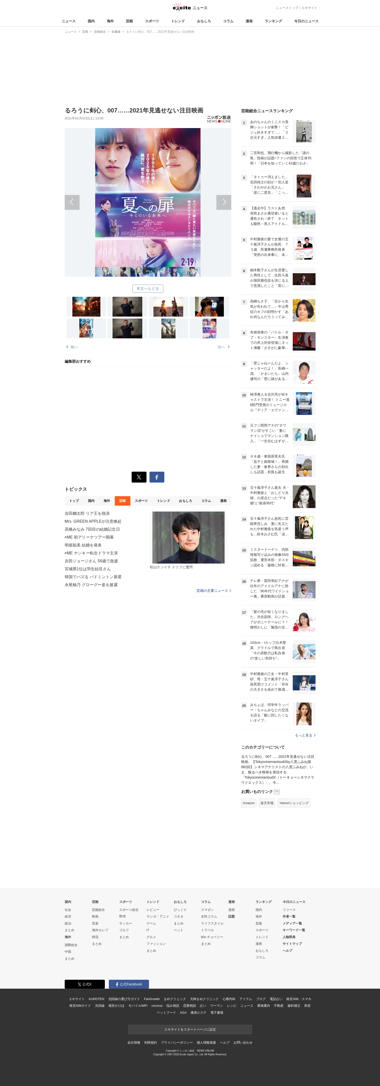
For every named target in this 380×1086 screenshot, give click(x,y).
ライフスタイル (212, 923)
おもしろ (204, 21)
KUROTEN (96, 999)
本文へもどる (148, 288)
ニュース (69, 21)
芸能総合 (98, 910)
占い (203, 1005)
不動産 (279, 1005)
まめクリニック (175, 999)
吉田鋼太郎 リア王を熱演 (87, 513)
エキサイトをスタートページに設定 (190, 1029)
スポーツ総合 (129, 910)
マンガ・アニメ (157, 916)
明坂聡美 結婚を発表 (83, 545)
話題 (231, 916)
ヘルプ (287, 950)
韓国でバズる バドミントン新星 (93, 577)
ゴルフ (124, 930)
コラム (228, 21)
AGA (183, 1012)
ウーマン (216, 1005)
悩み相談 (172, 1005)
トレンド (178, 21)
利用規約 (150, 1042)
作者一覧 (289, 916)
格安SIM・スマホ (298, 999)
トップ (74, 501)
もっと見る (305, 735)
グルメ (151, 937)
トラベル (207, 930)
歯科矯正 (294, 1005)
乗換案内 (263, 1005)
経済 (68, 916)
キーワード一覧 (294, 930)
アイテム (245, 999)
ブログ (261, 999)
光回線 (100, 1005)
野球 (122, 916)
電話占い (276, 999)
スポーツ (152, 21)
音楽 (95, 923)
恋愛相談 (189, 1005)
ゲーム (151, 923)
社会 (68, 910)
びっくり (180, 910)
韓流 (95, 937)
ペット (178, 930)
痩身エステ (198, 1012)
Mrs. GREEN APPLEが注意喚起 (93, 521)
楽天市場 (267, 803)
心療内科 (229, 999)
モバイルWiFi (137, 1005)
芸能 (129, 21)
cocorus (157, 1005)
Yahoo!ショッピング (294, 803)
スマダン (207, 910)
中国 (68, 951)
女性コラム (209, 916)
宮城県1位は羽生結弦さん (88, 569)
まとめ (69, 930)
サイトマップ (292, 944)
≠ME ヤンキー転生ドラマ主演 (91, 553)
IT (147, 930)
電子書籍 (216, 1012)
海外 (110, 21)
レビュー (152, 910)
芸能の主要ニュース (214, 590)
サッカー (125, 923)
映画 (95, 916)
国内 (91, 21)
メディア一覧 (292, 923)
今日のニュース (306, 21)
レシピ (232, 1005)
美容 (307, 1005)
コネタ (178, 916)
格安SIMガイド (80, 1005)
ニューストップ (287, 8)
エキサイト (309, 8)
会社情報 (133, 1042)
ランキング (273, 21)
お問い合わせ (243, 1042)
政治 (68, 923)
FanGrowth (152, 999)
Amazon (249, 803)
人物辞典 (289, 937)
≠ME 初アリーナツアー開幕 (89, 537)
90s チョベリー (212, 937)
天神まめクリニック (204, 999)
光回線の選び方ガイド (124, 999)
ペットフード (166, 1012)
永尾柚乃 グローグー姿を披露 (91, 585)
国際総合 (71, 945)
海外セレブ (100, 930)
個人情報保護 (206, 1042)
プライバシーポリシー (177, 1042)
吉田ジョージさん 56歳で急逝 (91, 561)
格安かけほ (116, 1005)
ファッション (156, 944)
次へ (189, 196)
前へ (106, 196)
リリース (289, 910)
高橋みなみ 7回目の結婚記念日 (92, 529)
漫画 (249, 21)
